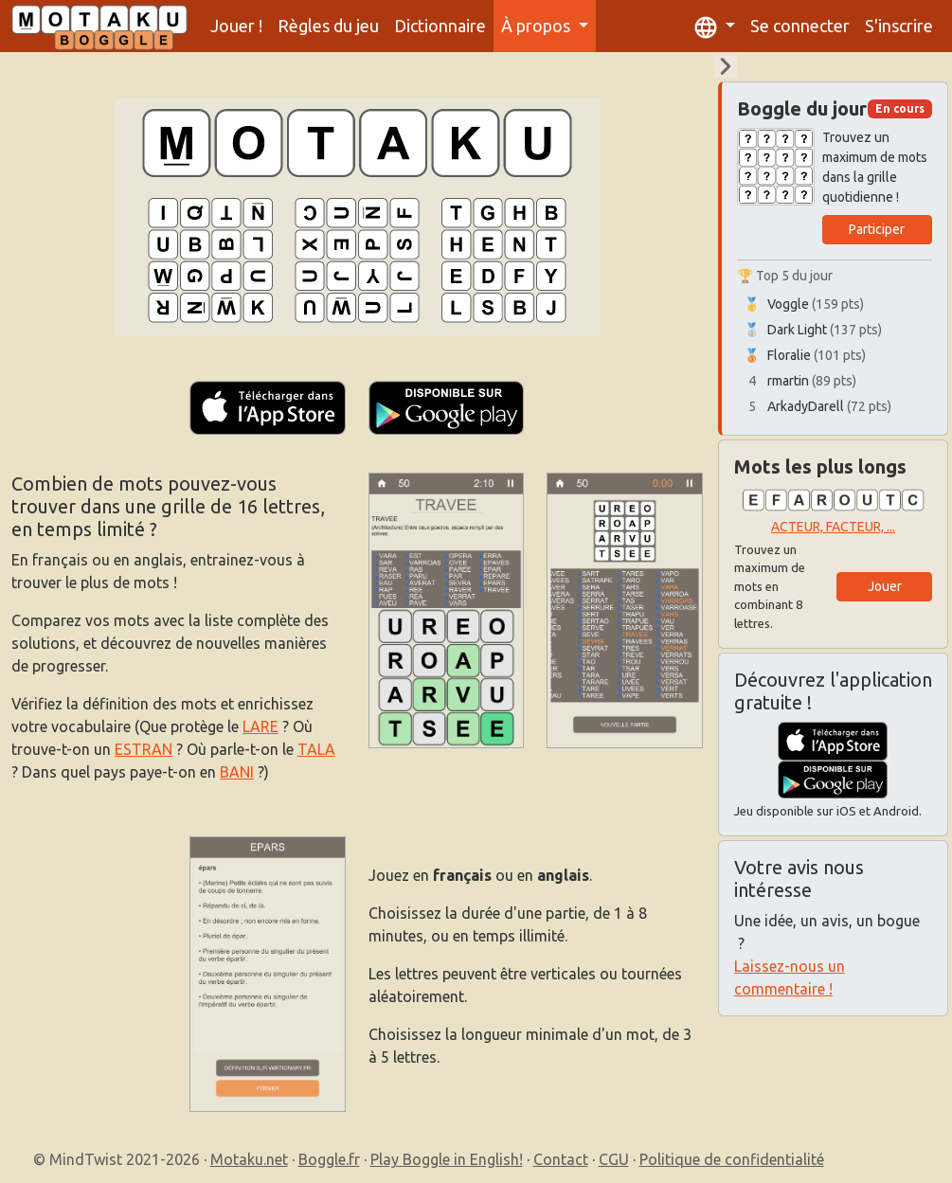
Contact (560, 1159)
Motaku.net (249, 1159)
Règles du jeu (328, 25)
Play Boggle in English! (446, 1159)
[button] (715, 26)
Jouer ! (236, 25)
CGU (614, 1159)
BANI (237, 771)
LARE (260, 726)
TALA (316, 749)
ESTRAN (143, 749)
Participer (877, 229)
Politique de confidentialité (731, 1159)
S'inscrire (899, 25)
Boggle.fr (329, 1159)
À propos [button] (537, 25)
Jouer (885, 586)
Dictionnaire (440, 25)
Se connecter (800, 25)
